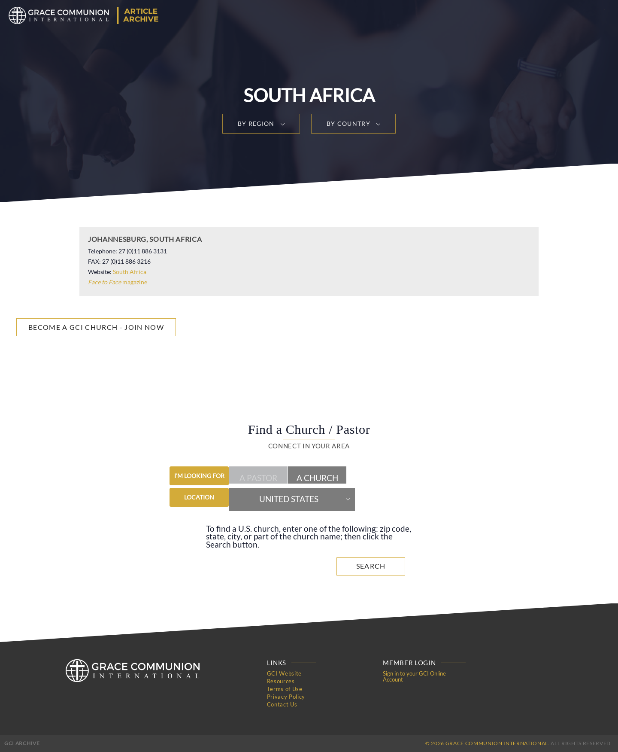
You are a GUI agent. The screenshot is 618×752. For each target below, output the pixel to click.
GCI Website (284, 673)
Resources (281, 681)
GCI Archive (21, 743)
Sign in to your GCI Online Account (414, 676)
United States (288, 499)
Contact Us (282, 704)
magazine (117, 282)
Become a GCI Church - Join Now (96, 327)
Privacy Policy (286, 696)
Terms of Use (285, 688)
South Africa (129, 271)
